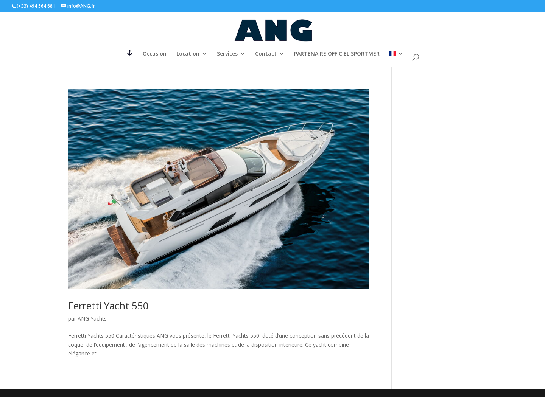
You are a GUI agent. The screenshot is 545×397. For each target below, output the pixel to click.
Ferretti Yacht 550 (108, 305)
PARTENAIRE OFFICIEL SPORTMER (337, 54)
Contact (266, 54)
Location (187, 54)
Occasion (155, 54)
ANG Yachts (92, 318)
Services (227, 54)
